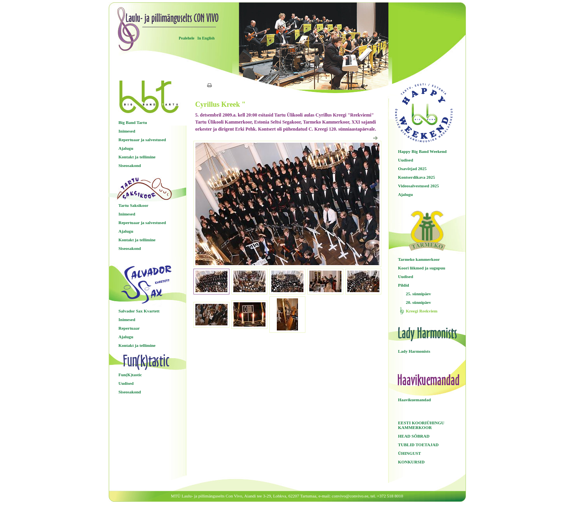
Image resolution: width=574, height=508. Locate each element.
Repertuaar (129, 328)
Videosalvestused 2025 (418, 185)
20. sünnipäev (418, 302)
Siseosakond (130, 165)
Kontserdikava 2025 (416, 177)
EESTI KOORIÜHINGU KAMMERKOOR (421, 425)
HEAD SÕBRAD (414, 436)
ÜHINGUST (409, 453)
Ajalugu (126, 148)
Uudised (126, 383)
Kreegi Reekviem (422, 311)
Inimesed (127, 131)
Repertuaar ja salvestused (142, 139)
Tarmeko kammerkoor (419, 259)
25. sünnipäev (418, 293)
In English (206, 38)
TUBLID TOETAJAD (418, 444)
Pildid (403, 285)
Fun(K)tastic (130, 374)
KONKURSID (411, 462)
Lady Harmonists (414, 351)
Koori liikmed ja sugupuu (422, 268)
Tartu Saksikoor (133, 205)
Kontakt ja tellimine (137, 156)
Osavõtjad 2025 (412, 168)
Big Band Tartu (133, 122)
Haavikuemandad (414, 399)
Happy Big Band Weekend (422, 151)
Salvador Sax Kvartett (139, 311)
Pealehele (187, 38)
